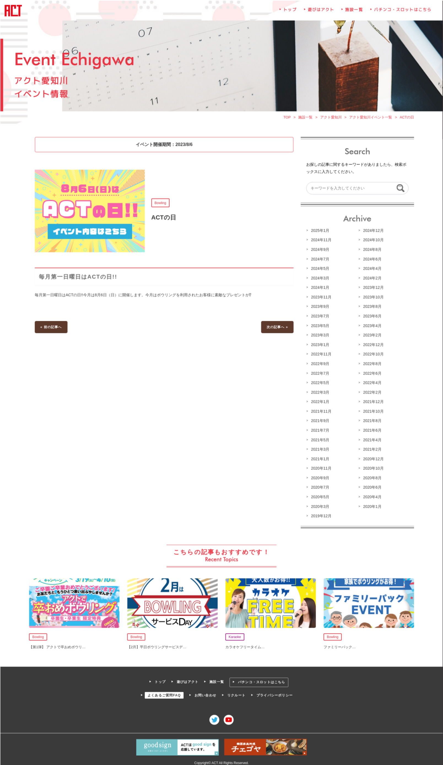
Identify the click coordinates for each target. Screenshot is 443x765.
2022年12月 (372, 345)
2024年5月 (319, 269)
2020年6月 (371, 486)
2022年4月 (371, 382)
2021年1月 (319, 458)
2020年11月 (320, 467)
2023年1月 (319, 345)
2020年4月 (371, 496)
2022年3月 (319, 392)
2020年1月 (371, 505)
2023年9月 (319, 307)
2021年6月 (371, 430)
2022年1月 (319, 401)
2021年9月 (319, 420)
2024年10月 (372, 241)
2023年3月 (319, 335)
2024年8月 (371, 250)
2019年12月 (320, 514)
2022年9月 (319, 364)
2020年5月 (319, 496)
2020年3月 (319, 505)
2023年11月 (320, 298)
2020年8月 (371, 477)
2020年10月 (372, 467)
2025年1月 (319, 232)
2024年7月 (319, 260)
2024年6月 (371, 260)
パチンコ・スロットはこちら (401, 13)
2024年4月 (371, 269)
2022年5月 (319, 382)
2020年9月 (319, 477)
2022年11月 (320, 354)
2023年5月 (319, 326)
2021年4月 (371, 439)
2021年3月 (319, 449)
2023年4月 (371, 326)
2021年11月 (320, 411)
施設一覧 (353, 13)
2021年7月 (319, 430)
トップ (289, 13)
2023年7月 (319, 317)
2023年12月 (372, 288)
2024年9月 (319, 250)
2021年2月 (371, 449)
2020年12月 (372, 458)
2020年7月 (319, 486)
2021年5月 (319, 439)
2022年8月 (371, 364)
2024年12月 (372, 232)
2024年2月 (371, 279)
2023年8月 (371, 307)
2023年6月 (371, 317)
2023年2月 (371, 335)
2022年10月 (372, 354)
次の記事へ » (277, 327)
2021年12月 (372, 401)
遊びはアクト (320, 13)
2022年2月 (371, 392)
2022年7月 (319, 373)
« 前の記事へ (52, 327)
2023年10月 (372, 298)
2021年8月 (371, 420)
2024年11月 (320, 241)
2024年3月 (319, 279)
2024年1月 (319, 288)
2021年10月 (372, 411)
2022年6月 (371, 373)
